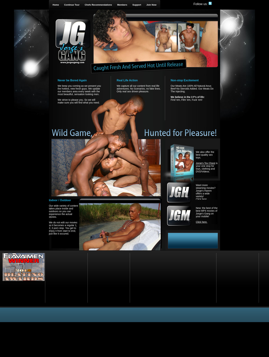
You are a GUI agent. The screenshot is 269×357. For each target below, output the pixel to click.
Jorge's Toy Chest (205, 163)
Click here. (201, 199)
